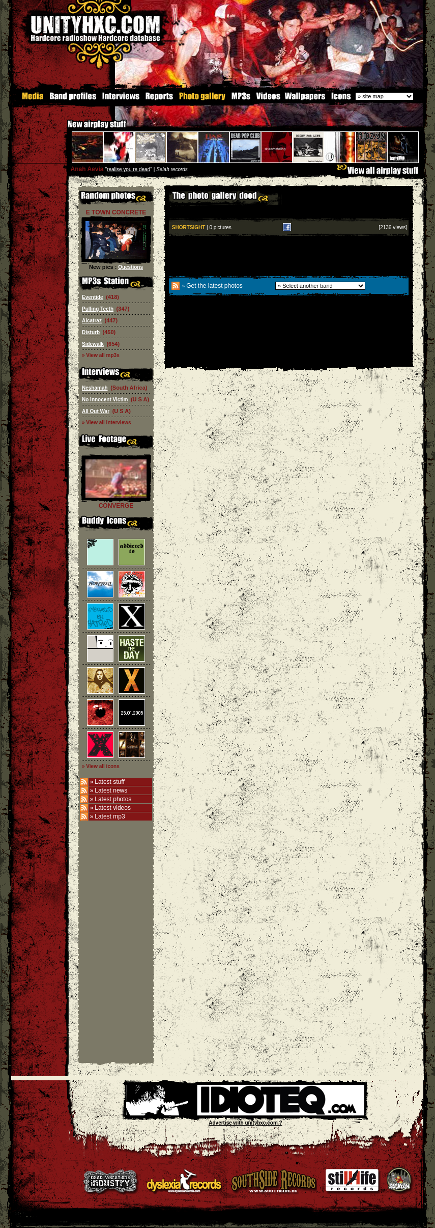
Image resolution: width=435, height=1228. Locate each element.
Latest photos (113, 799)
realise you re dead (128, 169)
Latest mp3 (110, 816)
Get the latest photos (214, 285)
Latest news (111, 790)
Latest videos (113, 807)
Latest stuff (109, 781)
